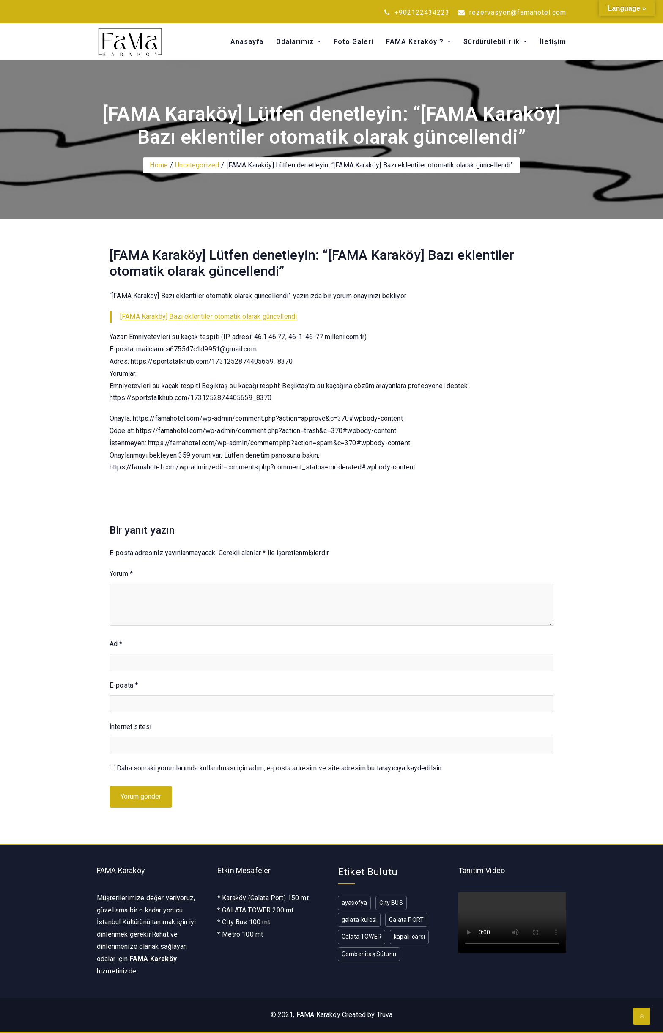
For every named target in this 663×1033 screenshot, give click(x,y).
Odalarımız (296, 42)
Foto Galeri (353, 42)
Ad (116, 644)
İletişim (553, 42)
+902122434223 (416, 12)
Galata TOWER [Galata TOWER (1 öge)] (361, 936)
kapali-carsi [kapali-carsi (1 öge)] (409, 936)
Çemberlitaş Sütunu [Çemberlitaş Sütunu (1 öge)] (369, 954)
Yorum (121, 574)
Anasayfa (246, 42)
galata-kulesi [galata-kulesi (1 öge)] (359, 919)
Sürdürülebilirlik (492, 42)
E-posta (124, 685)
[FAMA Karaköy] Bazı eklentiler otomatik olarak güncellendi (208, 316)
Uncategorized (197, 165)
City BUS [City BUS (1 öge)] (391, 902)
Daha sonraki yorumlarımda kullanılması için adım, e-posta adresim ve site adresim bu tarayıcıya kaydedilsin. (280, 768)
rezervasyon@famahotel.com (512, 12)
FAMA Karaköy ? (416, 42)
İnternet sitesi (130, 727)
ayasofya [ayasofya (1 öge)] (354, 902)
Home (159, 165)
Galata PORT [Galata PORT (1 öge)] (406, 919)
